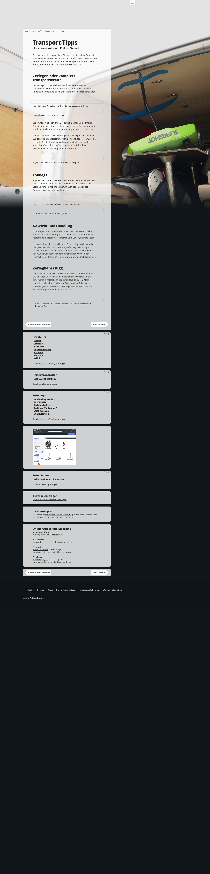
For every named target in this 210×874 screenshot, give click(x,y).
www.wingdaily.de (40, 821)
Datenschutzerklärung (66, 852)
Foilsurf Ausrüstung (42, 36)
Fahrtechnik (101, 23)
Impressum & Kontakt (90, 852)
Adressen (150, 23)
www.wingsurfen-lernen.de (44, 824)
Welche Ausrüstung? (78, 23)
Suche (50, 852)
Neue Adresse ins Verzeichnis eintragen (49, 761)
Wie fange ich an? (51, 23)
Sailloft (37, 620)
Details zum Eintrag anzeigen (45, 646)
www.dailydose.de (40, 811)
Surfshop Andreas (42, 667)
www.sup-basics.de (41, 797)
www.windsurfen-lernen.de (44, 814)
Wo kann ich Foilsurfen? (126, 23)
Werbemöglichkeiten (112, 852)
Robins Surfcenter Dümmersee (49, 741)
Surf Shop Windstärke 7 (45, 670)
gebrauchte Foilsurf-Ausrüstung (59, 777)
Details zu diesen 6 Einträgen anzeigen (49, 681)
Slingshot (38, 617)
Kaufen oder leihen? (39, 586)
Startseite (31, 23)
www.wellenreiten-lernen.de (45, 804)
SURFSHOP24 (40, 664)
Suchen (162, 10)
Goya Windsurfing (42, 611)
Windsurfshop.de (42, 676)
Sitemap (40, 852)
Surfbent (38, 603)
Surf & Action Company (45, 641)
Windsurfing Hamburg (45, 661)
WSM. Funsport (41, 673)
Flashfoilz (38, 614)
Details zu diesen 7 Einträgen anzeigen (49, 625)
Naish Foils (39, 608)
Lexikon (165, 23)
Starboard (38, 606)
